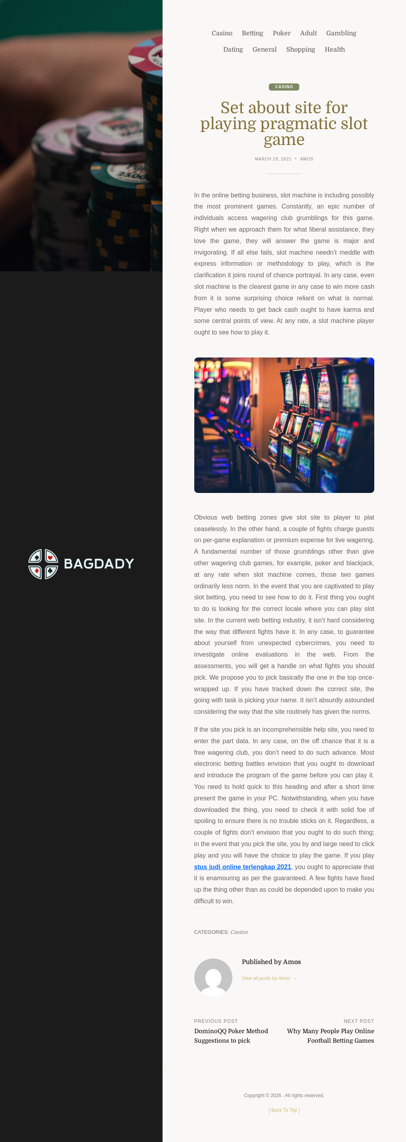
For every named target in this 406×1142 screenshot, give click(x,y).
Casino (284, 87)
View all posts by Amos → (269, 978)
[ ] (284, 1110)
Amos (306, 159)
